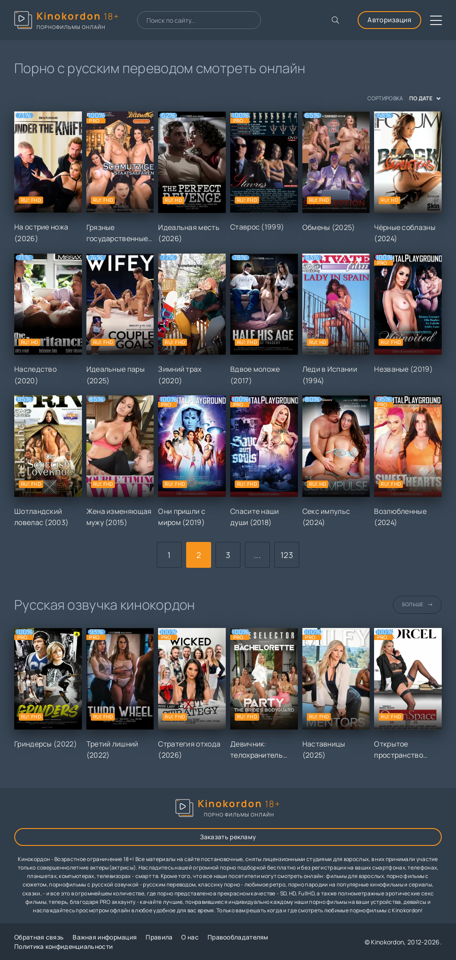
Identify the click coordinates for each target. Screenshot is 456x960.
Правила (159, 937)
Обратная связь (39, 937)
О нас (190, 937)
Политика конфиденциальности (63, 946)
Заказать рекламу (228, 837)
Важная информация (105, 937)
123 (287, 555)
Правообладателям (238, 937)
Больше (417, 604)
